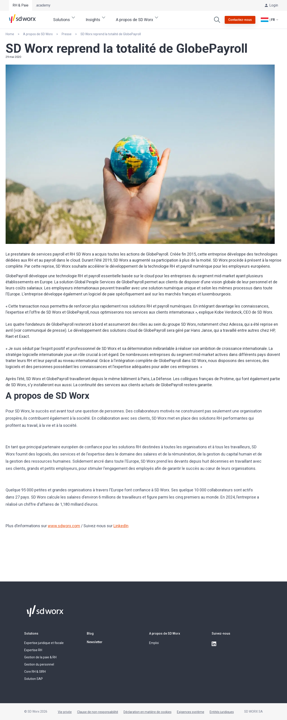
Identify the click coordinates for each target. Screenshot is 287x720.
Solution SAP (33, 679)
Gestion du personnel (39, 664)
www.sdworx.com (64, 525)
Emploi (154, 643)
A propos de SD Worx (164, 633)
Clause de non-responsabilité (97, 712)
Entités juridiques (222, 712)
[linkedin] (214, 644)
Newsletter (94, 642)
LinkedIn (120, 525)
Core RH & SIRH (35, 671)
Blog (90, 633)
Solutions (31, 633)
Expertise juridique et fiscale (44, 643)
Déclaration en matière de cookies (148, 712)
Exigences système (190, 712)
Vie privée (65, 712)
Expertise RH (33, 650)
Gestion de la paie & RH (40, 657)
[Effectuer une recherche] (217, 20)
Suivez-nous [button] (221, 633)
